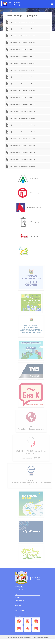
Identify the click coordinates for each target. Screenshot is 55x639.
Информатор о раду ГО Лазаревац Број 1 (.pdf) (22, 166)
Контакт (17, 608)
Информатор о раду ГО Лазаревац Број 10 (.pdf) (22, 104)
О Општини (18, 605)
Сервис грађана (19, 603)
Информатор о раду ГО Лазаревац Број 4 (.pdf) (22, 145)
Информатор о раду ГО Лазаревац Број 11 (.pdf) (22, 97)
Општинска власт (19, 600)
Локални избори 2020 (20, 610)
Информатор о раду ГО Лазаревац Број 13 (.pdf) (22, 84)
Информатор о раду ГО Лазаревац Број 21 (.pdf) (22, 29)
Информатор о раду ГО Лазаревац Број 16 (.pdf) (22, 63)
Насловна (17, 597)
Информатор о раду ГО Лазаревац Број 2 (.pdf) (22, 159)
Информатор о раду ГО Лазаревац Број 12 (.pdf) (22, 90)
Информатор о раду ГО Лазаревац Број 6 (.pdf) (22, 132)
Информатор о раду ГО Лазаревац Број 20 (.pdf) (22, 36)
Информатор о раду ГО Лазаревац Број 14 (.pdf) (22, 77)
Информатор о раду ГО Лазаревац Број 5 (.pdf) (22, 138)
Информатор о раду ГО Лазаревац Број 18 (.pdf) (22, 49)
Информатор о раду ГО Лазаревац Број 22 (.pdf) (22, 22)
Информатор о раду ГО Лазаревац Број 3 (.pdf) (22, 152)
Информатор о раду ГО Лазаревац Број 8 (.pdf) (22, 118)
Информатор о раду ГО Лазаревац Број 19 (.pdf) (22, 42)
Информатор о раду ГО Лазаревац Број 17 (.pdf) (22, 56)
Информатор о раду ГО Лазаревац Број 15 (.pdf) (22, 70)
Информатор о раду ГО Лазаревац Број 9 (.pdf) (22, 111)
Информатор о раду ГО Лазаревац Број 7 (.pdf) (22, 125)
